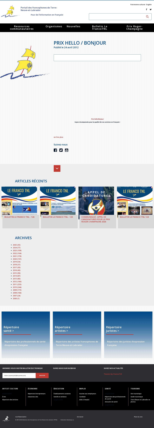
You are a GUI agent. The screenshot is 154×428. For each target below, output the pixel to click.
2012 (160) (17, 281)
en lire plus (58, 137)
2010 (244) (17, 287)
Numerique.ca (70, 420)
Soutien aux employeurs (87, 394)
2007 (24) (16, 295)
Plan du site (138, 417)
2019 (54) (16, 262)
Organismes (54, 26)
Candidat (82, 397)
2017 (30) (16, 267)
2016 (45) (16, 270)
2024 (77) (16, 247)
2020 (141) (17, 259)
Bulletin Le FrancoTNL (99, 27)
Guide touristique (137, 397)
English (149, 4)
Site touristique (136, 394)
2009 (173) (17, 290)
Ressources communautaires (22, 27)
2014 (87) (16, 276)
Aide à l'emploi (84, 400)
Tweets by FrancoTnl (113, 374)
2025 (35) (16, 245)
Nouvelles (73, 26)
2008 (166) (17, 293)
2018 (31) (16, 264)
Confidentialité (20, 417)
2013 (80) (16, 278)
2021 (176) (17, 256)
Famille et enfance (60, 397)
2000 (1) (16, 298)
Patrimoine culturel (137, 4)
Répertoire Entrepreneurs (36, 394)
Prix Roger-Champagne (134, 27)
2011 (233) (17, 284)
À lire (4, 397)
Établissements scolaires (62, 394)
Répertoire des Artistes (10, 400)
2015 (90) (16, 273)
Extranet (80, 417)
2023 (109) (17, 250)
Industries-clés (33, 397)
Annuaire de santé (111, 402)
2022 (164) (17, 253)
